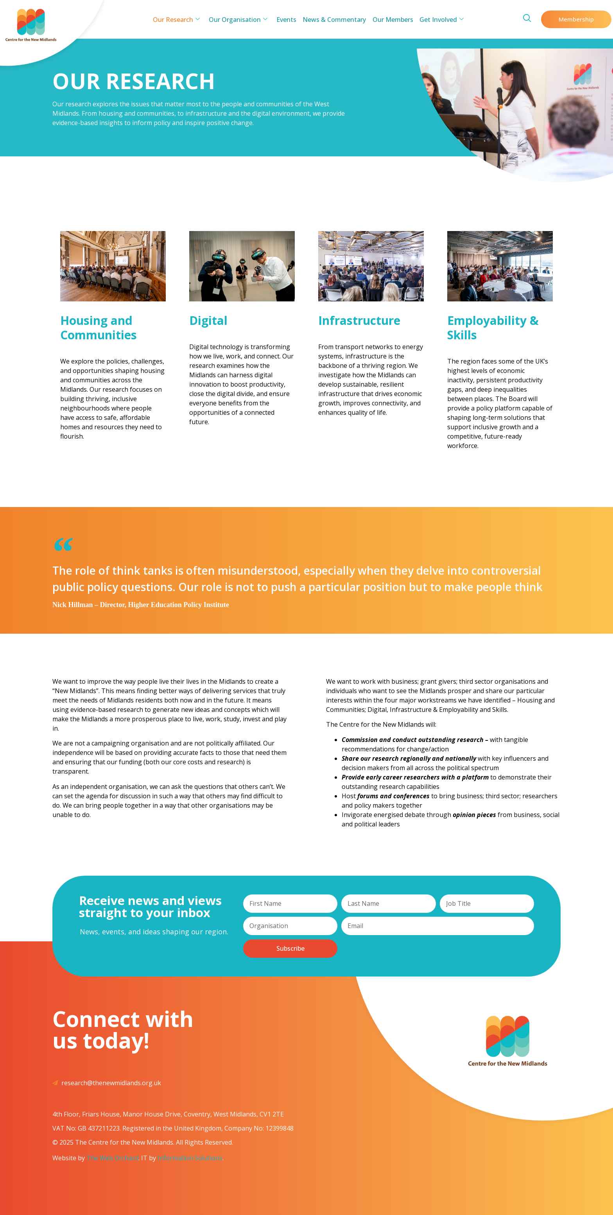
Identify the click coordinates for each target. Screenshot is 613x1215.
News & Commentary (334, 19)
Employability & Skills (493, 327)
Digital (208, 320)
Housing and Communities (98, 327)
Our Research (179, 19)
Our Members (391, 19)
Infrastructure (359, 320)
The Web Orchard (112, 1158)
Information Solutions (190, 1158)
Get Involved (439, 19)
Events (287, 19)
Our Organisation (239, 19)
